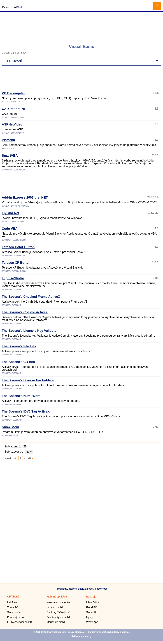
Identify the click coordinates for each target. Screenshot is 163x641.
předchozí (11, 458)
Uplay (89, 617)
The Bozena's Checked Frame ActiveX (31, 296)
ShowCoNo (10, 427)
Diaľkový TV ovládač (58, 612)
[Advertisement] (82, 26)
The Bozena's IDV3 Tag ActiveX (26, 411)
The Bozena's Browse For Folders (28, 380)
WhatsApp (92, 622)
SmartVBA (10, 155)
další (29, 458)
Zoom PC (12, 607)
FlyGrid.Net (10, 213)
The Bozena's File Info (19, 346)
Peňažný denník (16, 617)
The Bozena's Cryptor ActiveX (25, 312)
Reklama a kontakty (81, 636)
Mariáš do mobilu (56, 622)
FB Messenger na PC (19, 622)
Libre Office (92, 602)
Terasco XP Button (16, 262)
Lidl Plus (12, 602)
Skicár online (14, 612)
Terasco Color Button (18, 247)
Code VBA (10, 228)
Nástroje (91, 596)
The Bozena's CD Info (18, 362)
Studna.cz (80, 632)
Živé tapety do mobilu (59, 617)
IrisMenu (8, 140)
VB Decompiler (13, 93)
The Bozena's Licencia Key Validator (30, 330)
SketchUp (91, 612)
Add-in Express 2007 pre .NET (25, 197)
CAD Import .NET (15, 109)
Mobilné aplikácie (57, 596)
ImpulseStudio (13, 278)
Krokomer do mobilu (58, 602)
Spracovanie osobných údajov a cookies (108, 632)
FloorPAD (91, 607)
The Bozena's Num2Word (21, 396)
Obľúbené (13, 596)
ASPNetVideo (12, 124)
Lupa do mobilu (55, 607)
